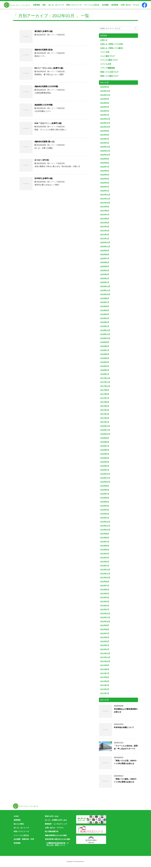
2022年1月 (104, 191)
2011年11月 (105, 657)
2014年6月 (104, 546)
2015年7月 (104, 494)
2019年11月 (105, 290)
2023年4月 (104, 135)
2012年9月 (104, 625)
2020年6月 (104, 262)
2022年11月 (105, 151)
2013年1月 (104, 609)
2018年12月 (105, 330)
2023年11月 (105, 123)
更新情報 (36, 5)
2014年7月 (104, 542)
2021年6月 (104, 219)
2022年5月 (104, 175)
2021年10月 (105, 203)
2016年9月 (104, 438)
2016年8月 (104, 442)
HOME (16, 816)
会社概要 (105, 5)
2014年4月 (104, 554)
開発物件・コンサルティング (56, 824)
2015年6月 (104, 498)
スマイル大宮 (105, 64)
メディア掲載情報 (57, 35)
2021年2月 (104, 235)
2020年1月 (104, 282)
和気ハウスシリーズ (73, 5)
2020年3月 (104, 274)
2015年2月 (104, 514)
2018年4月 (104, 362)
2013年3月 (104, 602)
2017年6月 (104, 402)
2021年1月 (104, 239)
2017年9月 (104, 390)
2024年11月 (105, 95)
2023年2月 (104, 139)
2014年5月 (104, 550)
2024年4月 (104, 103)
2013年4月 (104, 597)
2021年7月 (104, 215)
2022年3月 (104, 183)
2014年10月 (105, 530)
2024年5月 (104, 99)
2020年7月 (104, 258)
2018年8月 (104, 346)
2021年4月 (104, 227)
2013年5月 (104, 594)
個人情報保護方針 (51, 831)
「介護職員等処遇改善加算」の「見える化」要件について (57, 844)
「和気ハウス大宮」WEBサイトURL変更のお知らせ (125, 762)
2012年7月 (104, 633)
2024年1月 (104, 115)
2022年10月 (105, 155)
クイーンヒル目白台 (91, 5)
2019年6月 (104, 306)
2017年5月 (104, 406)
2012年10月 (105, 621)
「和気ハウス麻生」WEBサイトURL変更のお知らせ (125, 780)
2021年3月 (104, 231)
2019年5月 (104, 310)
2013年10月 (105, 578)
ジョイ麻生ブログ (107, 56)
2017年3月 (104, 414)
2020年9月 (104, 251)
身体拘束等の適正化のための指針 (57, 839)
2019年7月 (104, 302)
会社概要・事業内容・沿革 (24, 839)
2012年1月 (104, 649)
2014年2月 (104, 562)
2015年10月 (105, 482)
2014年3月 (104, 558)
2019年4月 (104, 314)
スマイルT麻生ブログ (109, 60)
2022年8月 (104, 163)
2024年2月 (104, 111)
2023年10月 (105, 127)
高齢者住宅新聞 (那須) (43, 50)
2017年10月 (105, 386)
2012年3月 (104, 641)
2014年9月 (104, 534)
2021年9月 (104, 207)
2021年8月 (104, 211)
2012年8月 (104, 629)
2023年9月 (104, 131)
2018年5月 (104, 358)
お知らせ (104, 40)
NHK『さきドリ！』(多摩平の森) (48, 123)
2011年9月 (104, 665)
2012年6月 (104, 637)
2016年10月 (105, 434)
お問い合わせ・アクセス (130, 5)
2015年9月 (104, 486)
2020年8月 (104, 254)
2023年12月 (105, 119)
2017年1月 (104, 422)
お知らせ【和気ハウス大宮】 (112, 44)
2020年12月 (105, 242)
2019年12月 (105, 286)
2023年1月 (104, 143)
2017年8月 (104, 394)
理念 (44, 5)
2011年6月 (104, 677)
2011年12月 (105, 653)
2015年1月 (104, 518)
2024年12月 (105, 91)
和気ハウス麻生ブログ (109, 76)
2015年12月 (105, 474)
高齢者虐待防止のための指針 (56, 835)
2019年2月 (104, 322)
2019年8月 (104, 298)
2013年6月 (104, 590)
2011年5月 (104, 681)
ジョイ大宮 (104, 52)
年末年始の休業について (124, 727)
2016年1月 (104, 470)
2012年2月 (104, 645)
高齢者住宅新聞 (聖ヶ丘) (44, 142)
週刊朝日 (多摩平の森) (43, 31)
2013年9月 (104, 582)
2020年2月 (104, 278)
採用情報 (114, 5)
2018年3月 (104, 366)
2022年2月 (104, 187)
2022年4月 (104, 179)
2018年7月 (104, 350)
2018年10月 (105, 338)
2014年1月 (104, 566)
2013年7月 (104, 586)
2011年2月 (104, 689)
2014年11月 (105, 526)
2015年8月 (104, 490)
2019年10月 (105, 294)
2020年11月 (105, 246)
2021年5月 (104, 223)
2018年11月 (105, 334)
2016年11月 (105, 430)
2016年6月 (104, 450)
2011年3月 (104, 685)
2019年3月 (104, 318)
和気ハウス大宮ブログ (109, 72)
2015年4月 (104, 506)
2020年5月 (104, 266)
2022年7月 (104, 167)
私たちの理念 (19, 824)
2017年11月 (105, 382)
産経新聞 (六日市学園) (43, 105)
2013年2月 (104, 606)
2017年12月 (105, 378)
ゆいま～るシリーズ (56, 5)
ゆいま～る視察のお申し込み (56, 820)
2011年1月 (104, 693)
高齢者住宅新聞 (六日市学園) (46, 86)
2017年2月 (104, 418)
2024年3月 (104, 107)
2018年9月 (104, 342)
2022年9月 (104, 159)
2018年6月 (104, 354)
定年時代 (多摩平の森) (43, 178)
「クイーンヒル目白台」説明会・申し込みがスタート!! (126, 747)
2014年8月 (104, 538)
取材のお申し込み (51, 816)
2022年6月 (104, 171)
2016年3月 (104, 462)
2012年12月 (105, 614)
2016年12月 (105, 426)
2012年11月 (105, 617)
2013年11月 (105, 574)
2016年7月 (104, 446)
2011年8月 (104, 669)
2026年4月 (104, 87)
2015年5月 (104, 502)
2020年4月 (104, 270)
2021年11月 (105, 199)
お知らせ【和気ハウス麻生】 (112, 48)
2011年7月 (104, 673)
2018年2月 (104, 370)
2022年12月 (105, 147)
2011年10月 (105, 661)
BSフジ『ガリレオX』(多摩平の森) (48, 68)
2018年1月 (104, 374)
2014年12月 (105, 522)
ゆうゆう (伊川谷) (41, 160)
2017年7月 (104, 398)
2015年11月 (105, 478)
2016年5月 (104, 454)
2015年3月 (104, 510)
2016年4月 (104, 458)
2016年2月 (104, 466)
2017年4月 (104, 410)
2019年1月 (104, 326)
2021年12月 (105, 195)
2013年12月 (105, 570)
